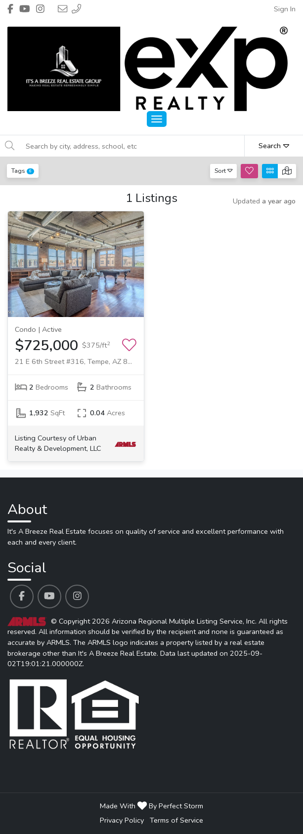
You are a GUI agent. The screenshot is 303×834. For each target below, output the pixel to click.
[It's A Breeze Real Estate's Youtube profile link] (49, 596)
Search (274, 146)
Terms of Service (176, 820)
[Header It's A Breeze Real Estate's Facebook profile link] (10, 9)
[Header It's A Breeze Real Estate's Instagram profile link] (40, 9)
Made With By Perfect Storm (151, 806)
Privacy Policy (122, 820)
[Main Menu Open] (157, 119)
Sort (224, 170)
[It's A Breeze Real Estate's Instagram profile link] (77, 596)
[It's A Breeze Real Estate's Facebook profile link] (22, 596)
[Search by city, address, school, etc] (132, 146)
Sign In (285, 9)
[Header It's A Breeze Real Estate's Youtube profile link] (24, 9)
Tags (22, 170)
